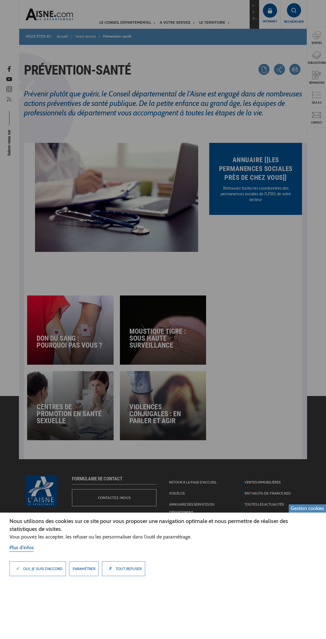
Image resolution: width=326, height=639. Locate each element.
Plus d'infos (21, 548)
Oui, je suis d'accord (37, 569)
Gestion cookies (307, 508)
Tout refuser (123, 569)
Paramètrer (84, 568)
